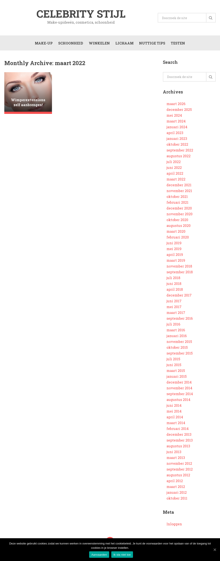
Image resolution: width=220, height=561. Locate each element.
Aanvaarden (99, 554)
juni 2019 (174, 244)
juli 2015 (173, 360)
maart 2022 (176, 180)
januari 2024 (177, 127)
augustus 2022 (179, 156)
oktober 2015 (177, 348)
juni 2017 (174, 302)
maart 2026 (176, 104)
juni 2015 (174, 365)
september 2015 (180, 354)
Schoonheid (70, 43)
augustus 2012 (178, 476)
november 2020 (179, 214)
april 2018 (175, 290)
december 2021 (179, 185)
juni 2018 (174, 284)
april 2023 (175, 133)
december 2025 (179, 110)
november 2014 (179, 389)
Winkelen (98, 43)
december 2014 (179, 383)
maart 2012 (176, 487)
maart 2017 (176, 313)
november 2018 (179, 267)
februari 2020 (178, 238)
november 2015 (179, 342)
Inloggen (174, 525)
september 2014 (180, 394)
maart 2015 (176, 371)
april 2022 (175, 174)
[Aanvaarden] (214, 549)
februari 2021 (177, 203)
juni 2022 (174, 168)
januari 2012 (177, 493)
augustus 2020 (179, 226)
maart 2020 (176, 232)
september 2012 (180, 470)
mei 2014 (174, 412)
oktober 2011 (177, 499)
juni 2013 (174, 452)
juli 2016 (173, 325)
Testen (178, 43)
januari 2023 (177, 139)
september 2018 (180, 273)
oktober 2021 (177, 197)
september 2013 (180, 441)
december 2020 (179, 209)
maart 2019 (176, 261)
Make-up (43, 43)
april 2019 (175, 255)
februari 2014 (178, 429)
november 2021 (179, 191)
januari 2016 (177, 336)
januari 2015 (177, 377)
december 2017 (179, 296)
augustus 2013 (178, 447)
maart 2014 (176, 423)
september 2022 (180, 151)
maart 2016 (176, 331)
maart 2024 (176, 122)
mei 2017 (174, 307)
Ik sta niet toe (122, 554)
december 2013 (179, 435)
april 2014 (175, 418)
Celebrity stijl (81, 14)
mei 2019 (174, 249)
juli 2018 (173, 278)
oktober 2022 (177, 145)
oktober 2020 (177, 220)
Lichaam (124, 43)
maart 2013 (176, 458)
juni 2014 (174, 406)
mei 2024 (174, 116)
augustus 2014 (178, 400)
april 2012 (175, 481)
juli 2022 (174, 162)
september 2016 (180, 319)
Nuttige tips (152, 43)
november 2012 (179, 464)
